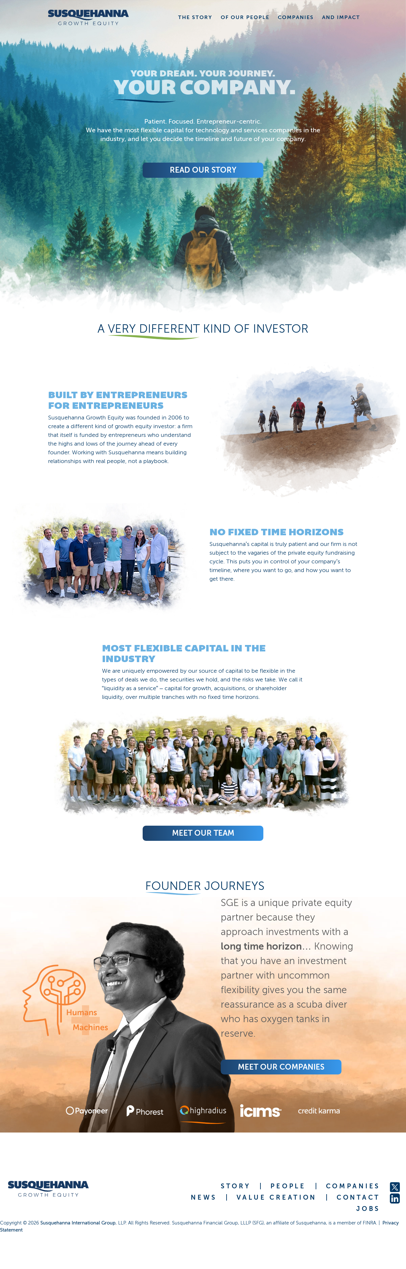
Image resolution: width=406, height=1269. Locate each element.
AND (341, 17)
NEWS (204, 1197)
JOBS (368, 1208)
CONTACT (358, 1197)
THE (195, 17)
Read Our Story (203, 170)
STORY (236, 1186)
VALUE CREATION (277, 1197)
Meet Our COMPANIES (281, 1067)
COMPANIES (353, 1186)
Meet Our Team (203, 833)
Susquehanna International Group (78, 1223)
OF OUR (245, 17)
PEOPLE (288, 1186)
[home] (88, 17)
